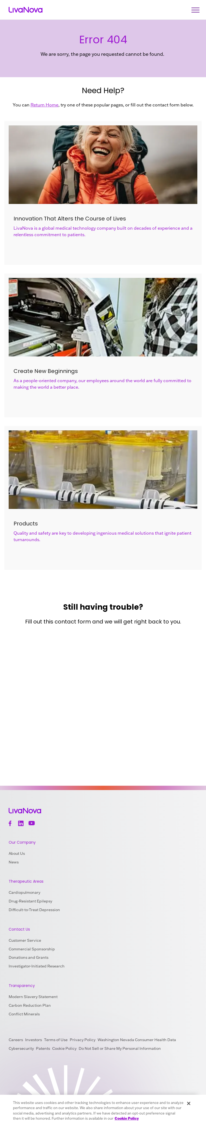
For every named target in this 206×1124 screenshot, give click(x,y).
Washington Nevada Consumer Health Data (137, 1039)
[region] (103, 1109)
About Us (17, 853)
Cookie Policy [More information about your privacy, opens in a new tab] (127, 1118)
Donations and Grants (28, 957)
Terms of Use (56, 1039)
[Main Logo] (25, 10)
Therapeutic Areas (26, 881)
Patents (43, 1048)
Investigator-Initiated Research (37, 966)
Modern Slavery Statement (33, 996)
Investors (33, 1039)
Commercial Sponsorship (32, 949)
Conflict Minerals (24, 1014)
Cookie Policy (64, 1048)
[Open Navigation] (195, 10)
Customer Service (25, 940)
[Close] (189, 1103)
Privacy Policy (82, 1039)
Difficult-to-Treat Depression (34, 909)
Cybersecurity (21, 1048)
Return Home (44, 105)
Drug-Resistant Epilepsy (30, 901)
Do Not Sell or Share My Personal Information (120, 1048)
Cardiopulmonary (24, 892)
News (14, 862)
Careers (16, 1039)
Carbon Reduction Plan (30, 1005)
